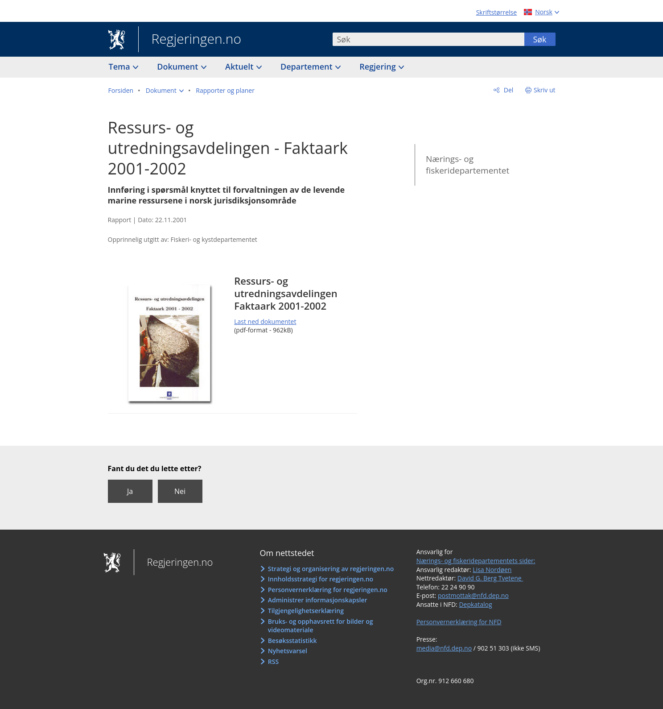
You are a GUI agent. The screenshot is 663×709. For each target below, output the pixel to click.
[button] (165, 90)
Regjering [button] (378, 66)
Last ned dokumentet (265, 321)
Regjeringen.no (190, 39)
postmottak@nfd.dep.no (473, 595)
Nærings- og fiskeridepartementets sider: (475, 560)
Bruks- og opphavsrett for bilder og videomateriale (320, 625)
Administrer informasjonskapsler (317, 600)
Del (507, 90)
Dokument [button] (178, 66)
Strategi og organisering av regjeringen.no (331, 568)
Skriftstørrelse (496, 12)
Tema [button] (120, 66)
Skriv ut (545, 90)
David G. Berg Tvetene (490, 578)
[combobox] (428, 39)
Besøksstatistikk (292, 640)
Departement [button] (307, 66)
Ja (130, 491)
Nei (179, 491)
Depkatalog (475, 604)
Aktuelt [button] (240, 66)
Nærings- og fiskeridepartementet (467, 165)
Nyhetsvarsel (287, 651)
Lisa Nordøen (492, 569)
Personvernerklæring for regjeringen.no (327, 589)
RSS (273, 661)
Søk (539, 39)
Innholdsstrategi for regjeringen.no (320, 579)
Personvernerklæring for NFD (459, 622)
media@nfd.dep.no (444, 648)
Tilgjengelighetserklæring (306, 610)
